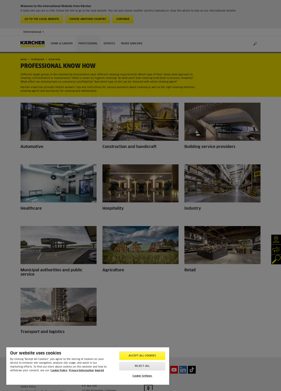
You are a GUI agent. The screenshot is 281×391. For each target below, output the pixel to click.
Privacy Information (81, 370)
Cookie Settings (142, 376)
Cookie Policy (59, 370)
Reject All (142, 366)
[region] (87, 366)
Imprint (99, 370)
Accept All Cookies (142, 355)
